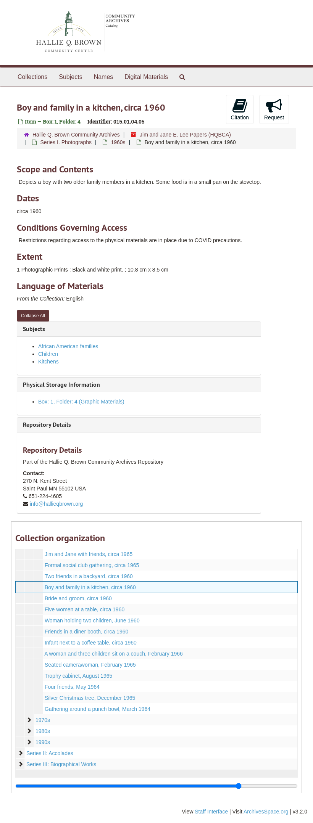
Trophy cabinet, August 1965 (79, 676)
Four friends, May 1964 (72, 687)
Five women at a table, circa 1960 (84, 609)
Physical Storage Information (61, 385)
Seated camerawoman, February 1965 (90, 665)
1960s (118, 142)
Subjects (70, 77)
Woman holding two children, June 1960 (92, 620)
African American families (68, 346)
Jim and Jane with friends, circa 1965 (88, 554)
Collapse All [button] (33, 315)
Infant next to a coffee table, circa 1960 (91, 643)
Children (48, 354)
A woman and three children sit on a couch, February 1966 (113, 654)
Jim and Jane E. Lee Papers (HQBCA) (185, 135)
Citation (240, 109)
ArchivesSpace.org (266, 812)
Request (274, 109)
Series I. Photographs (66, 142)
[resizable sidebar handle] (156, 786)
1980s (42, 731)
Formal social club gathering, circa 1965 (92, 565)
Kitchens (48, 361)
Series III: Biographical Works (61, 764)
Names (103, 77)
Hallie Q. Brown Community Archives (76, 135)
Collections (32, 77)
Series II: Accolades (49, 753)
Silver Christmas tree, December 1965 (90, 698)
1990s (42, 742)
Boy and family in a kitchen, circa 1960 (90, 587)
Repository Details (47, 425)
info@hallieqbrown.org (56, 504)
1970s (42, 720)
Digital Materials (146, 77)
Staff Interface (211, 812)
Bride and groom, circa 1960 (78, 598)
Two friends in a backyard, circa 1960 (89, 576)
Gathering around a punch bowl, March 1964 (97, 709)
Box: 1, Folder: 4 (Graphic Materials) (81, 402)
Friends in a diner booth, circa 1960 (86, 632)
